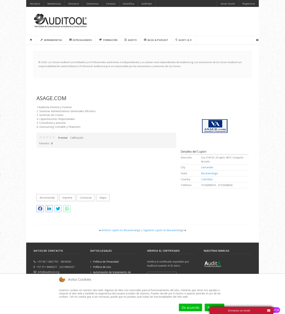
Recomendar (47, 197)
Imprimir (67, 197)
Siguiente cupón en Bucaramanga (164, 230)
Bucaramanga (209, 173)
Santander (207, 167)
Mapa (102, 197)
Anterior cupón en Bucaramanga (120, 230)
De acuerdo (190, 307)
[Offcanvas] (257, 40)
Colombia (206, 179)
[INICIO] (31, 40)
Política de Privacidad (106, 261)
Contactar (86, 197)
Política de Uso (102, 267)
